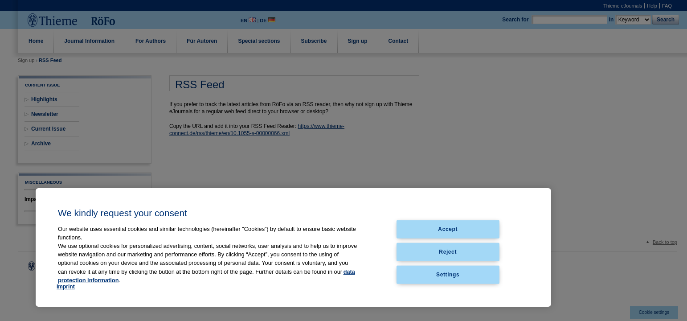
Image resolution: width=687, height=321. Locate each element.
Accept (448, 229)
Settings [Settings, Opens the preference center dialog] (447, 274)
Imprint (66, 287)
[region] (293, 247)
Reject (448, 251)
